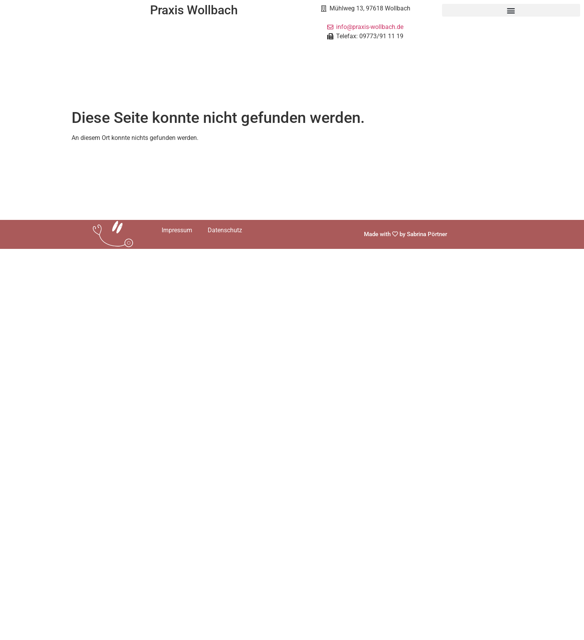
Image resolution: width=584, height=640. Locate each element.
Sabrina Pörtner (427, 234)
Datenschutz (225, 230)
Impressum (177, 230)
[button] (511, 10)
